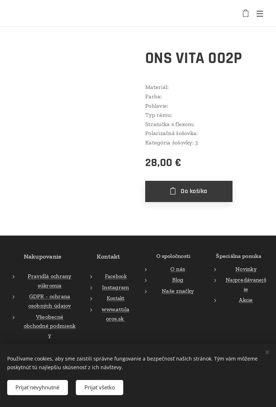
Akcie (246, 299)
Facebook (115, 276)
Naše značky (178, 290)
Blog (177, 279)
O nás (177, 268)
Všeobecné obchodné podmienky (50, 325)
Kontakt (116, 298)
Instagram (115, 286)
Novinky (246, 268)
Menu (260, 13)
